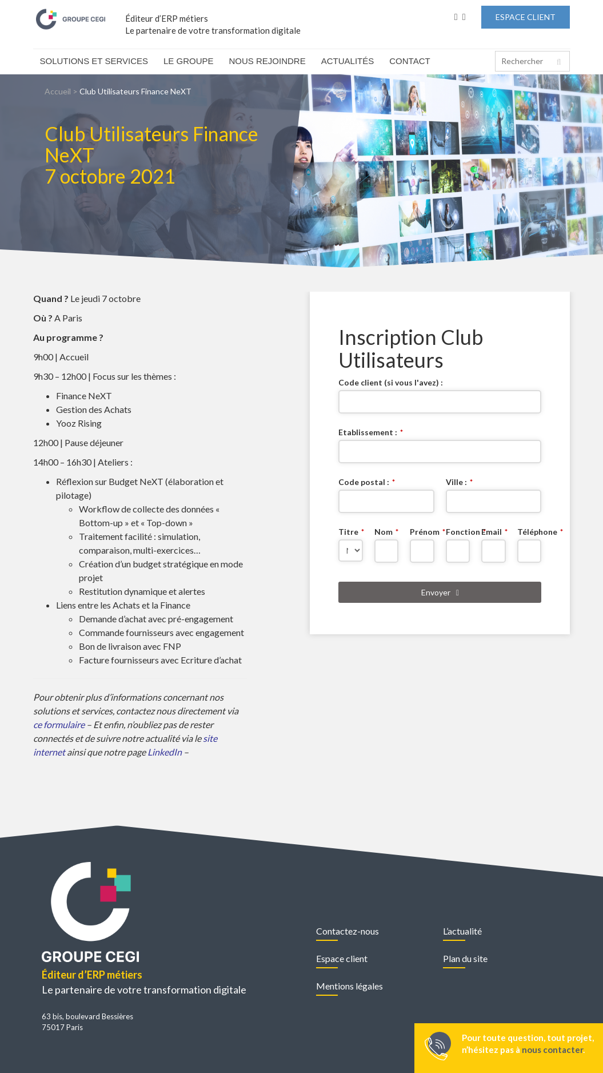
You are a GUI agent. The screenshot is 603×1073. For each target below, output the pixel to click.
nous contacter (552, 1049)
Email (493, 531)
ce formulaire (59, 724)
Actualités (347, 61)
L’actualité (462, 930)
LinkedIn (165, 751)
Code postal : (366, 482)
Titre (350, 531)
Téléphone (529, 531)
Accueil (58, 91)
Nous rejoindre (267, 61)
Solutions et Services (94, 61)
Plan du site (465, 958)
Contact (409, 61)
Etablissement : (370, 432)
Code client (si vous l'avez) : (390, 382)
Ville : (459, 482)
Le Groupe (188, 61)
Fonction (458, 531)
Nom (386, 531)
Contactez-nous (347, 930)
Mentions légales (349, 985)
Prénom (422, 531)
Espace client (342, 958)
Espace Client (526, 17)
